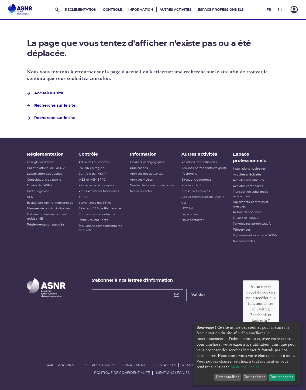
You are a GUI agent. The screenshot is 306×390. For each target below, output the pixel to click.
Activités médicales (247, 174)
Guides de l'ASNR (40, 185)
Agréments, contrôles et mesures (250, 204)
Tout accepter (281, 377)
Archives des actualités (146, 173)
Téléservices (241, 229)
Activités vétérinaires (248, 186)
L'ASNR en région (91, 168)
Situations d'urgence (196, 179)
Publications (139, 168)
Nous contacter (141, 191)
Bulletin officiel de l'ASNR (46, 168)
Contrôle (112, 9)
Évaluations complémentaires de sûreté (100, 228)
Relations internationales (199, 162)
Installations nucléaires (249, 168)
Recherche (189, 173)
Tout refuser (254, 377)
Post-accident (191, 185)
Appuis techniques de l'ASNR (202, 196)
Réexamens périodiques (96, 185)
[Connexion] (294, 9)
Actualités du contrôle (94, 162)
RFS (30, 196)
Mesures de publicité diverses (48, 208)
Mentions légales (173, 372)
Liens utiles (189, 214)
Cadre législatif (38, 191)
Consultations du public (44, 179)
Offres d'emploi (100, 365)
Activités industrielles (248, 180)
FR (269, 9)
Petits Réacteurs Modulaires (98, 191)
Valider (198, 295)
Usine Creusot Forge (93, 220)
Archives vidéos (141, 179)
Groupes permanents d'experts (203, 168)
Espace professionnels (221, 9)
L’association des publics (44, 173)
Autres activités (175, 9)
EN (279, 9)
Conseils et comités (195, 191)
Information (140, 9)
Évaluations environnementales (50, 202)
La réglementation (40, 162)
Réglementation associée (45, 224)
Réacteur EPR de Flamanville (99, 208)
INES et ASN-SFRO (92, 179)
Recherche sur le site (51, 106)
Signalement (134, 365)
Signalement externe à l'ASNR (255, 235)
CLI (183, 202)
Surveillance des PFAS (94, 202)
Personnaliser (227, 377)
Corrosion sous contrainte (96, 214)
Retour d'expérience (248, 212)
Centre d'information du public (152, 185)
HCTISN (187, 208)
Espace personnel (61, 365)
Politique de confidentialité (122, 372)
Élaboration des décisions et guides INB (47, 216)
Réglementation (81, 9)
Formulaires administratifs (252, 223)
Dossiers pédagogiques (147, 162)
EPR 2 (82, 196)
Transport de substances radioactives (250, 194)
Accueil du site (45, 93)
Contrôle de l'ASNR (92, 173)
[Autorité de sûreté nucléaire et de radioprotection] (20, 9)
